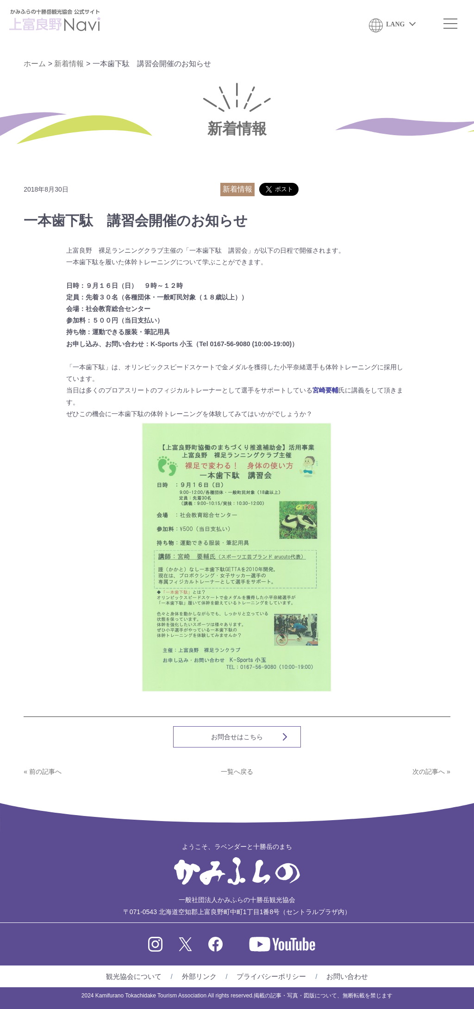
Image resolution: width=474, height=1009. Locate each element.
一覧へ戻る (237, 771)
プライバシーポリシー (271, 976)
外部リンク (199, 976)
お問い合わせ (347, 976)
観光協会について (134, 976)
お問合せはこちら (237, 737)
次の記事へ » (431, 771)
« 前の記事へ (43, 771)
